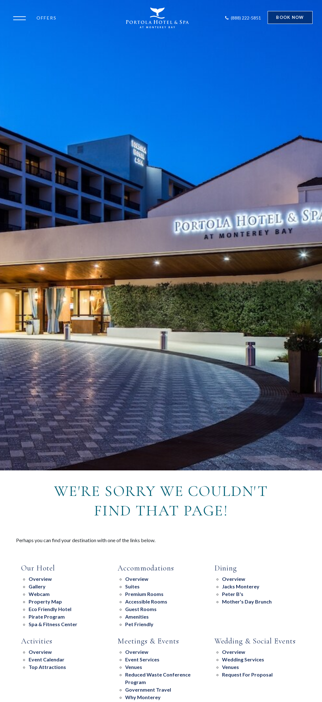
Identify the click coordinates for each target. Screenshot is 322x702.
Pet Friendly (139, 624)
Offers (46, 17)
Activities (36, 641)
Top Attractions (47, 667)
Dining (225, 568)
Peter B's (232, 594)
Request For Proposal (247, 674)
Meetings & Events (148, 641)
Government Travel (148, 690)
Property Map (45, 601)
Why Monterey (143, 697)
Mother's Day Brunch (247, 601)
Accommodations (146, 568)
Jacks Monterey (240, 586)
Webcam (39, 594)
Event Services (142, 659)
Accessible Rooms (146, 601)
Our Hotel (38, 568)
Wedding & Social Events (255, 641)
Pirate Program (47, 617)
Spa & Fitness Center (53, 624)
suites (132, 586)
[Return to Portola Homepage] (157, 18)
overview (233, 579)
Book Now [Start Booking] (290, 17)
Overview (40, 579)
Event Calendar (46, 659)
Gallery (37, 586)
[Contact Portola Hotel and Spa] (242, 18)
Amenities (137, 617)
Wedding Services (243, 659)
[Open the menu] (21, 17)
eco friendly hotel (50, 609)
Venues (133, 667)
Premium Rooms (144, 594)
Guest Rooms (141, 609)
